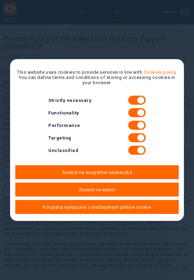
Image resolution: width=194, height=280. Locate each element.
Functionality (97, 112)
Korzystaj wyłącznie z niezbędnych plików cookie (97, 207)
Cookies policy (160, 72)
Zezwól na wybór (97, 189)
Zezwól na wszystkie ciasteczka (97, 172)
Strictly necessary (97, 100)
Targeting (97, 137)
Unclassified (97, 150)
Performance (97, 125)
